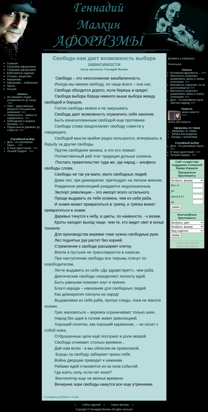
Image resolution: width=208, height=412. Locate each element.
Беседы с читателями (184, 136)
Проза (11, 85)
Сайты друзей (91, 404)
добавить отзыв (68, 396)
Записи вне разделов (184, 133)
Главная (12, 63)
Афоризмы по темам (184, 130)
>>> (203, 72)
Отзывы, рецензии (19, 76)
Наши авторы (120, 404)
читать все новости (179, 121)
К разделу (50, 396)
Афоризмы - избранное (22, 82)
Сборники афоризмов (21, 66)
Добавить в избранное (181, 58)
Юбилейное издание (20, 73)
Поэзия (11, 89)
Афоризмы (14, 79)
